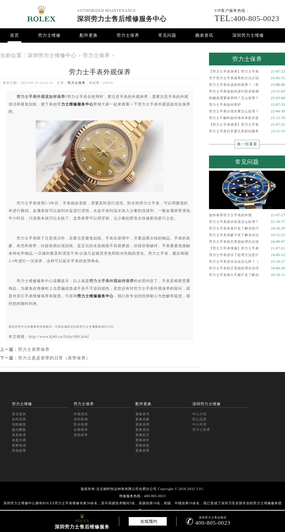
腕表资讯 (204, 35)
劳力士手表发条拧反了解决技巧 (247, 228)
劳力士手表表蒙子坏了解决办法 (247, 235)
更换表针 (142, 440)
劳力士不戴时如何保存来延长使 (247, 118)
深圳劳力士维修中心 (51, 55)
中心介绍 (199, 414)
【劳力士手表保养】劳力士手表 (247, 71)
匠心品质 (199, 419)
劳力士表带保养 (34, 349)
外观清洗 (81, 414)
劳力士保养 (128, 35)
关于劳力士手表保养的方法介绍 (247, 78)
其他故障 (19, 450)
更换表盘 (142, 445)
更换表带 (142, 450)
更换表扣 (142, 429)
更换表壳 (142, 414)
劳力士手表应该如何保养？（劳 (247, 85)
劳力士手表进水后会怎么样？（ (247, 261)
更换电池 (19, 445)
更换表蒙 (142, 419)
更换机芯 (142, 435)
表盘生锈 (19, 440)
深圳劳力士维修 (248, 35)
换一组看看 (247, 144)
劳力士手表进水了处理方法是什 (247, 255)
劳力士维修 (49, 35)
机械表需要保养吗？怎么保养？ (247, 98)
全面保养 (81, 429)
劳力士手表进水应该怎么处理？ (247, 222)
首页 (14, 35)
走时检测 (81, 419)
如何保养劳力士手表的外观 (247, 215)
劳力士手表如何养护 (247, 104)
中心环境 (199, 424)
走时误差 (19, 419)
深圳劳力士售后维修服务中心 (121, 19)
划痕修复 (19, 424)
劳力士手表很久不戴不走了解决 (247, 275)
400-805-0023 (246, 18)
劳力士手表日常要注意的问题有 (247, 131)
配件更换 (89, 35)
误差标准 (19, 435)
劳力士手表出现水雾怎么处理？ (247, 111)
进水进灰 (19, 414)
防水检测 (81, 424)
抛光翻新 (19, 429)
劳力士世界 (201, 429)
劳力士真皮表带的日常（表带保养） (54, 358)
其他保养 (81, 435)
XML (200, 489)
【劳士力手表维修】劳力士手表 (247, 248)
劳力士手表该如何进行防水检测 (247, 91)
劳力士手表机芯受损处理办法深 (247, 241)
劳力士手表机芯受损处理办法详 (247, 268)
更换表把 (142, 424)
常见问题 (167, 35)
